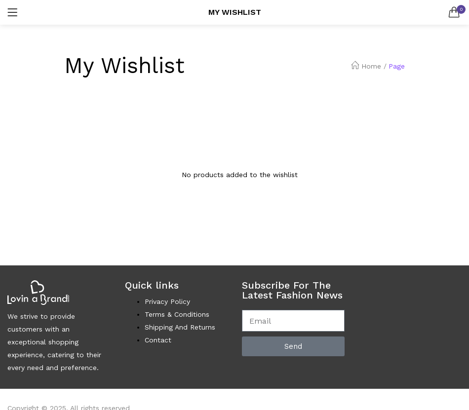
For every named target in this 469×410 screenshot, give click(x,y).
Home (366, 66)
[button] (454, 12)
